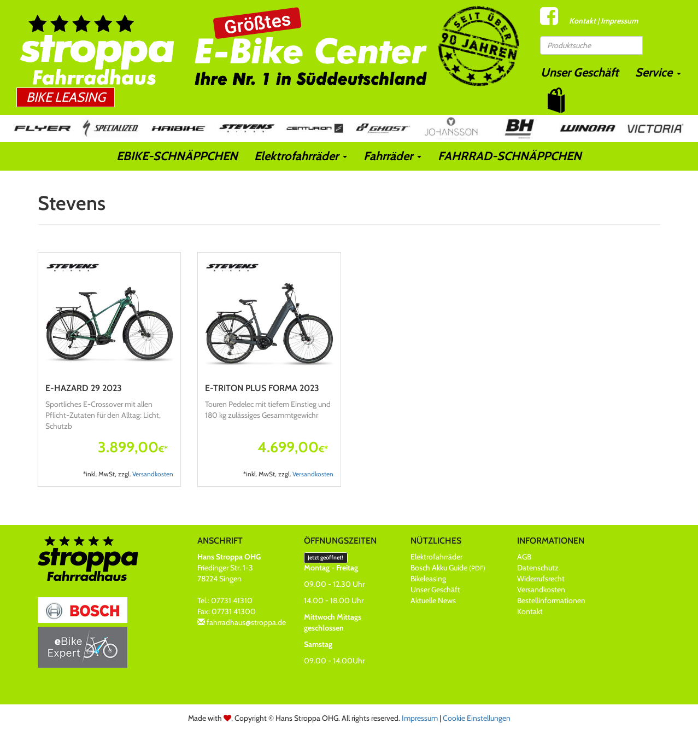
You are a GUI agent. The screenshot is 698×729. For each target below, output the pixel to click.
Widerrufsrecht (541, 579)
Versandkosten (152, 474)
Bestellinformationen (551, 600)
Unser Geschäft (580, 72)
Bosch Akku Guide (447, 568)
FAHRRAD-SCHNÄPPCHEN (510, 156)
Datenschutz (538, 568)
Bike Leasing (65, 97)
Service (658, 72)
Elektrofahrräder (300, 156)
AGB (524, 557)
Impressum (619, 21)
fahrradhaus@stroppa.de (246, 622)
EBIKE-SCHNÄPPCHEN (177, 156)
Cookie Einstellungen (477, 718)
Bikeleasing (428, 579)
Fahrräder (392, 156)
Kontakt (582, 21)
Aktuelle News (433, 600)
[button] (556, 100)
